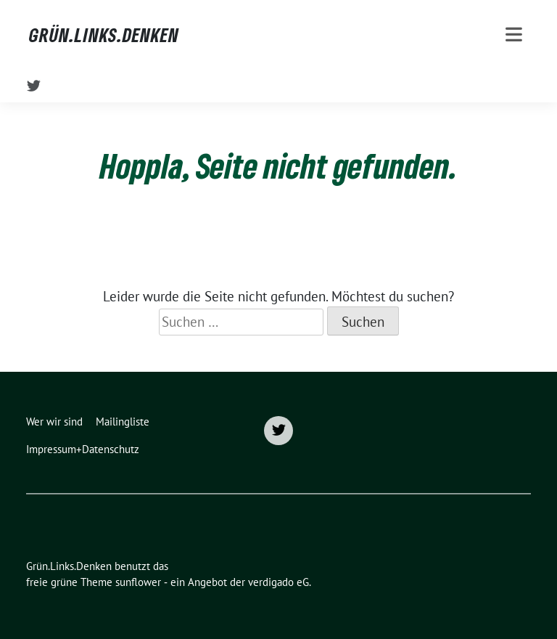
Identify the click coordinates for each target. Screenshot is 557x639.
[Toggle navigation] (514, 34)
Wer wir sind (54, 421)
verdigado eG (278, 582)
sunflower (138, 582)
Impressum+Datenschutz (82, 449)
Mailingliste (122, 421)
